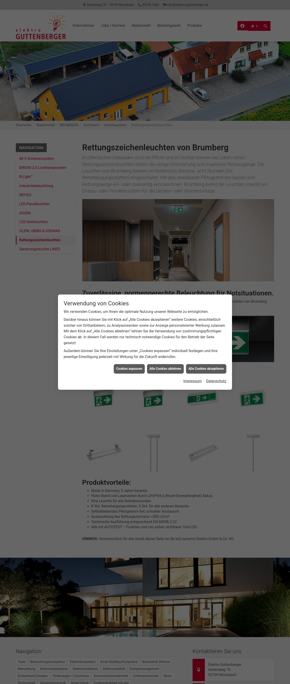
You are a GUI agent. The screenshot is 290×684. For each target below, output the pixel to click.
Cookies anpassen (129, 354)
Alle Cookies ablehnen (165, 354)
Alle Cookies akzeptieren (206, 354)
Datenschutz (216, 366)
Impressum (192, 366)
